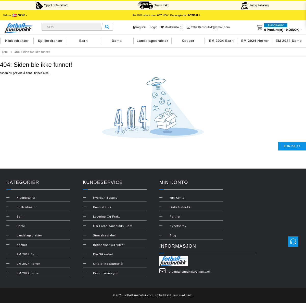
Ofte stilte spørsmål (108, 263)
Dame (117, 41)
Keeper (188, 41)
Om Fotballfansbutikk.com (112, 226)
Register (139, 27)
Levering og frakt (106, 216)
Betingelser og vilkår (109, 244)
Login (153, 27)
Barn (83, 41)
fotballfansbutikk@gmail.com (208, 27)
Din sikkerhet (103, 254)
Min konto (177, 197)
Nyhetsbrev (178, 226)
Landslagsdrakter (152, 41)
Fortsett (292, 146)
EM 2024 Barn (221, 41)
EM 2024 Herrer (255, 41)
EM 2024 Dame (289, 41)
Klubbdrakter (17, 41)
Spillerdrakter (50, 41)
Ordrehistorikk (180, 207)
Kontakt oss (102, 207)
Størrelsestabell (105, 235)
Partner (175, 216)
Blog (173, 235)
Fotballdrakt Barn (166, 295)
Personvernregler (106, 273)
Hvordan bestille (105, 197)
